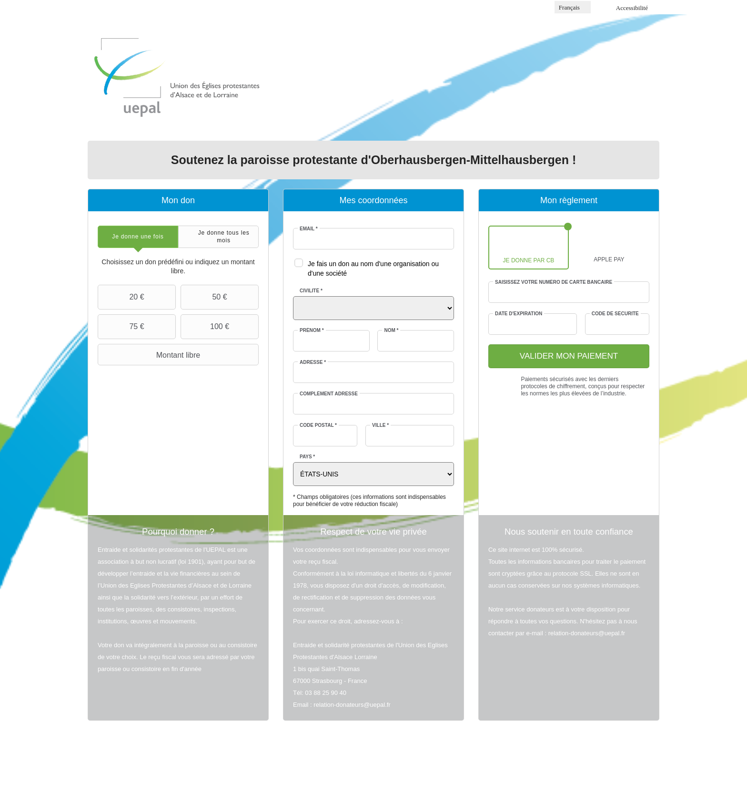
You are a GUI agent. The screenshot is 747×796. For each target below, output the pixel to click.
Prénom (312, 330)
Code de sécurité (615, 313)
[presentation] (138, 237)
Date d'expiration (518, 313)
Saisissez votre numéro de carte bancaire (553, 282)
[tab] (138, 237)
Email (309, 228)
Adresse (313, 362)
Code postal (318, 425)
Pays (307, 456)
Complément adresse (329, 393)
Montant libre (150, 354)
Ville (380, 425)
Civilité (311, 290)
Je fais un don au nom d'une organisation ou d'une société (373, 268)
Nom (391, 330)
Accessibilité (632, 7)
